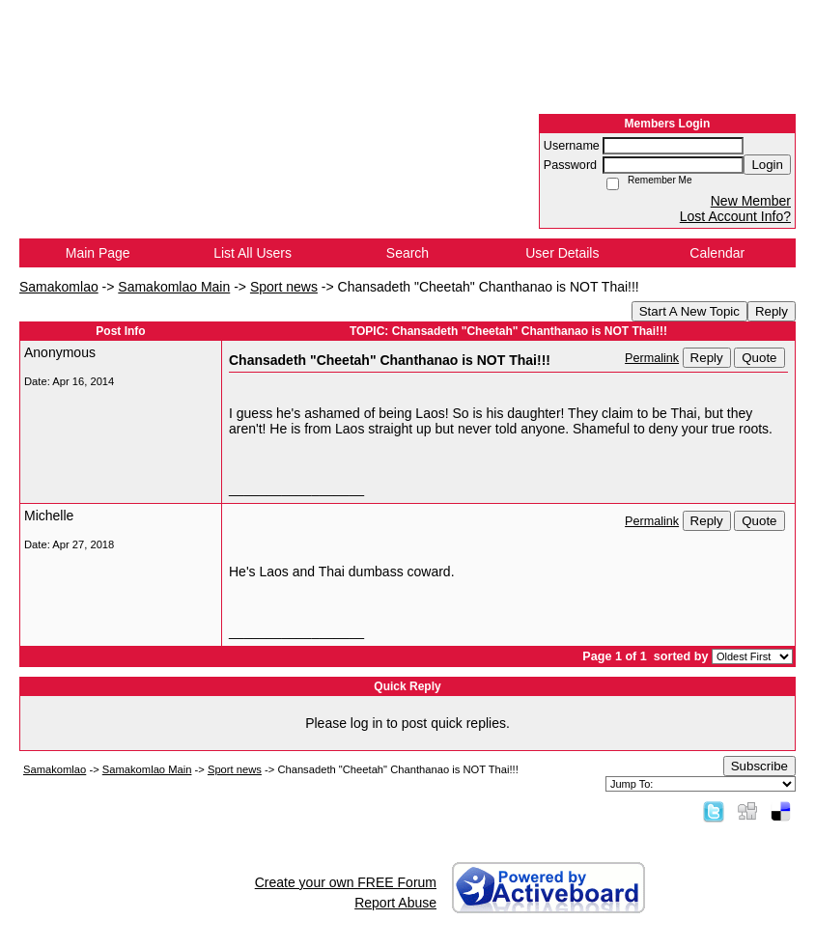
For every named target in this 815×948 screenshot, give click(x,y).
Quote (759, 357)
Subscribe (759, 766)
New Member (751, 201)
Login (767, 164)
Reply (771, 311)
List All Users (252, 253)
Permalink (652, 358)
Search (407, 253)
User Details (562, 253)
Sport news (284, 286)
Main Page (98, 253)
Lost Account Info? (735, 216)
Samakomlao (58, 286)
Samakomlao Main (174, 286)
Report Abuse (395, 902)
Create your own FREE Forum (345, 882)
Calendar (717, 253)
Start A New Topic (689, 311)
